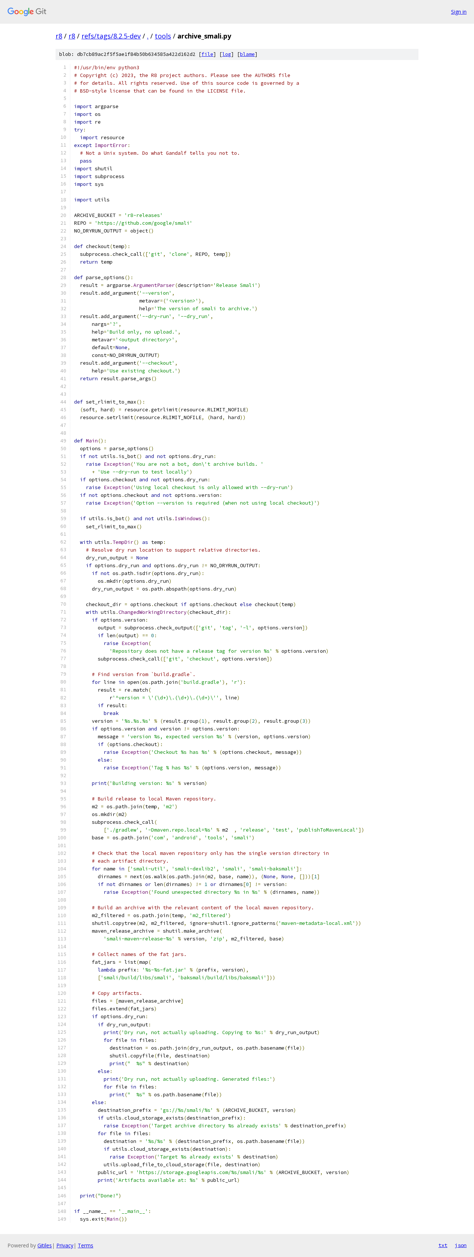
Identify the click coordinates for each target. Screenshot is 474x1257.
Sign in (459, 11)
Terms (85, 1245)
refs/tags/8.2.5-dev (111, 35)
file (207, 54)
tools (163, 35)
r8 (59, 35)
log (226, 54)
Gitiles (44, 1245)
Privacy (64, 1245)
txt (442, 1245)
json (461, 1245)
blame (247, 54)
